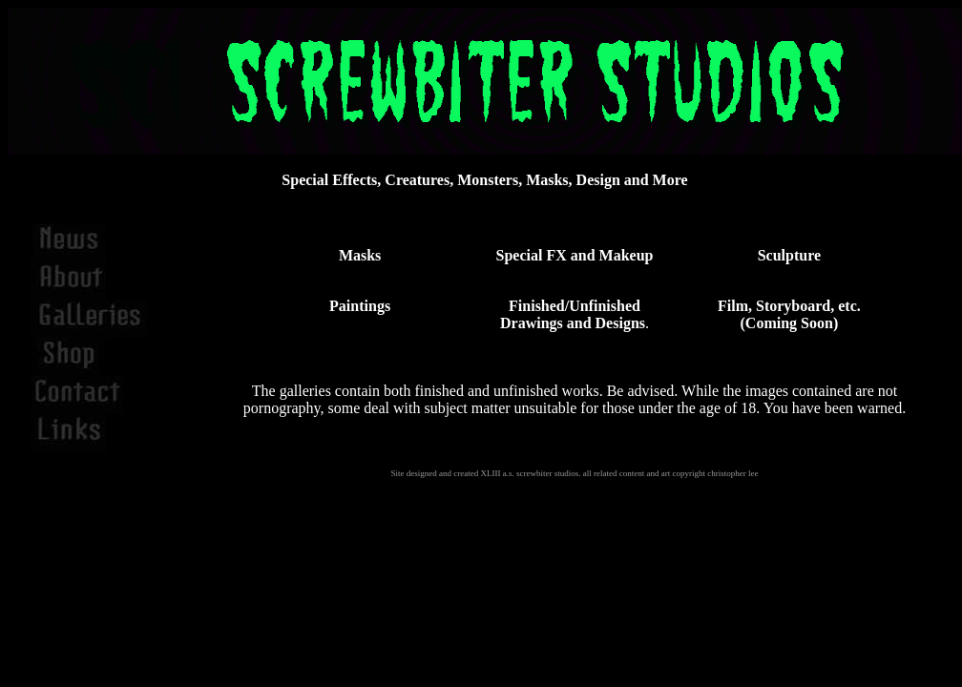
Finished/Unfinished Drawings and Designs (572, 314)
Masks (360, 255)
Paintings (359, 306)
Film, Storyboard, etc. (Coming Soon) (789, 314)
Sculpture (789, 255)
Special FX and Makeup (575, 255)
